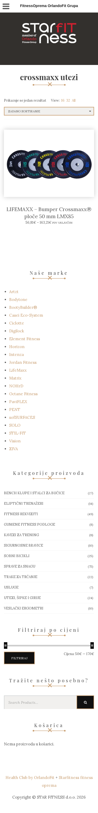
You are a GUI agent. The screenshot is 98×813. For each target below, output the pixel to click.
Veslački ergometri (23, 608)
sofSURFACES (22, 417)
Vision (15, 440)
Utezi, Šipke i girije (22, 598)
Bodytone (18, 299)
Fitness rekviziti (21, 514)
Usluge (11, 587)
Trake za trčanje (20, 577)
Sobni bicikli (17, 556)
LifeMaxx (18, 370)
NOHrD (16, 385)
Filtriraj (19, 658)
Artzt (14, 291)
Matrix (15, 378)
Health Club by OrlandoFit (29, 777)
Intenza (16, 354)
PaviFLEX (18, 401)
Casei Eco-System (26, 315)
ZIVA (13, 448)
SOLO (14, 425)
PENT (14, 409)
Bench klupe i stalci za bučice (34, 493)
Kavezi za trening (21, 535)
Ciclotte (16, 323)
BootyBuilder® (23, 307)
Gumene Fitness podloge (29, 524)
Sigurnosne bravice (23, 545)
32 (68, 100)
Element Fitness (24, 338)
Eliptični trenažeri (23, 503)
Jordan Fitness (23, 362)
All (74, 100)
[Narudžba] (49, 111)
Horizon (17, 346)
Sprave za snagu (19, 566)
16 (63, 100)
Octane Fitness (23, 393)
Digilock (16, 330)
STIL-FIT (17, 433)
